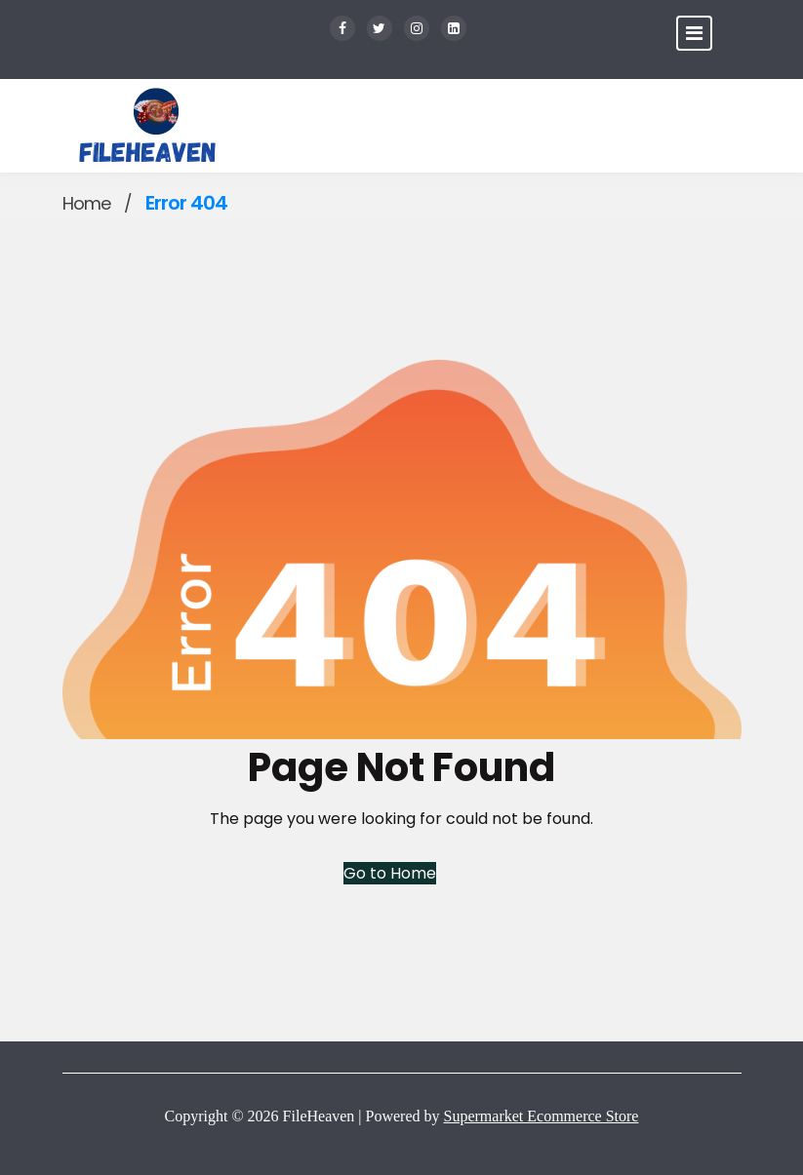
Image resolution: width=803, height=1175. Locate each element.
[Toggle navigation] (694, 33)
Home (86, 203)
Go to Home (389, 873)
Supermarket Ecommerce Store (541, 1116)
